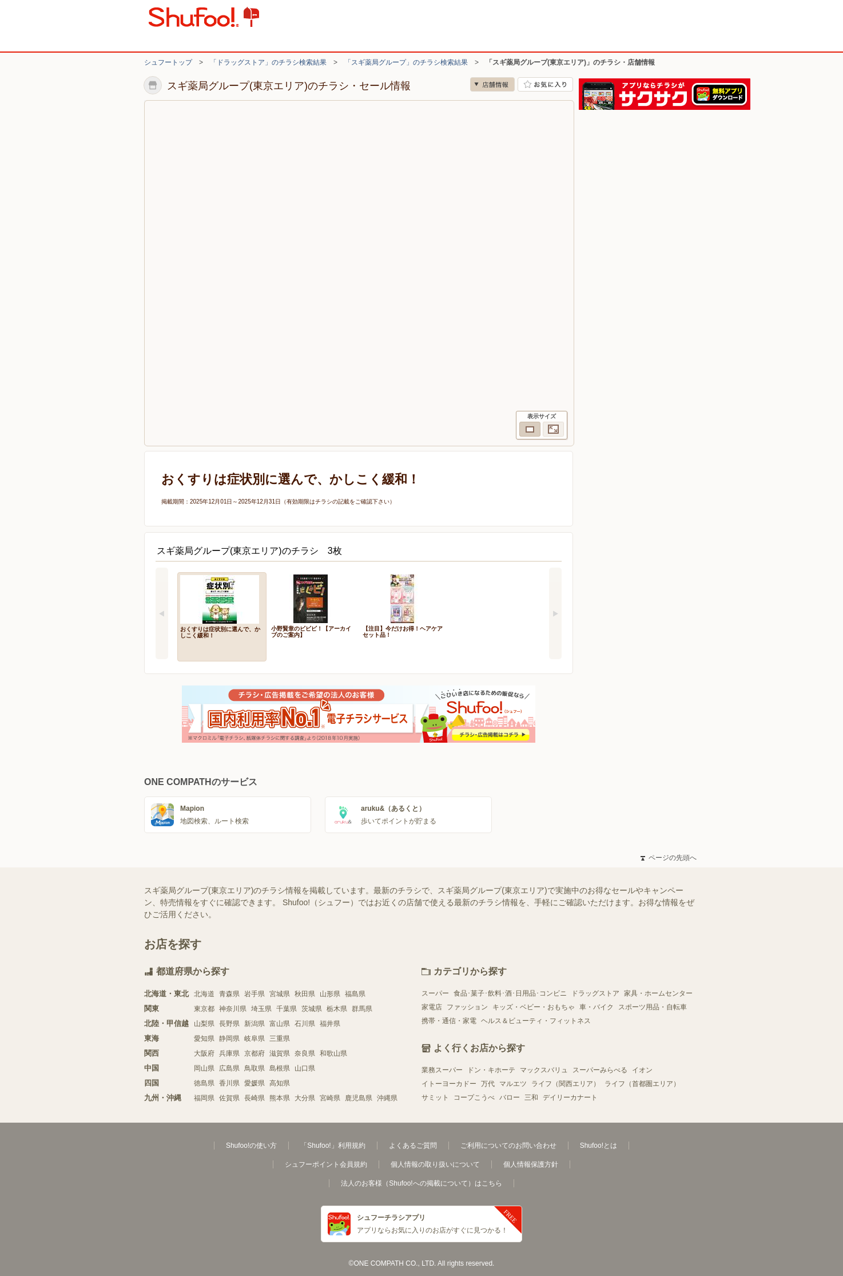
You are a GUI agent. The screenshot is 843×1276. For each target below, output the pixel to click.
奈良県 (305, 1053)
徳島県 (204, 1083)
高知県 (279, 1083)
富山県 (279, 1024)
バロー (509, 1097)
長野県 (229, 1024)
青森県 (229, 994)
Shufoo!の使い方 (251, 1146)
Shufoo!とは (598, 1146)
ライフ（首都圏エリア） (642, 1084)
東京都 (204, 1009)
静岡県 (229, 1039)
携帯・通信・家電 (449, 1021)
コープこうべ (474, 1097)
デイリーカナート (570, 1097)
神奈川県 (232, 1009)
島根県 (279, 1068)
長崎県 (254, 1098)
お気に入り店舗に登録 (545, 84)
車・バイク (596, 1007)
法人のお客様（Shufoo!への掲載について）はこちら (421, 1183)
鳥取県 (254, 1068)
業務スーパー (442, 1070)
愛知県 (204, 1039)
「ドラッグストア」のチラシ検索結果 (268, 62)
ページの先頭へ (669, 858)
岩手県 (254, 994)
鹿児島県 (358, 1098)
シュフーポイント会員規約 (326, 1164)
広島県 (229, 1068)
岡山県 (204, 1068)
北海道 (204, 994)
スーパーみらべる (599, 1070)
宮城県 (279, 994)
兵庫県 (229, 1053)
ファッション (467, 1007)
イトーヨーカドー (449, 1084)
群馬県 (362, 1009)
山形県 (330, 994)
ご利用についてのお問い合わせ (508, 1146)
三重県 (279, 1039)
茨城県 (311, 1009)
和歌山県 (333, 1053)
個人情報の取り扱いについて (435, 1164)
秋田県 (305, 994)
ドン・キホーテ (491, 1070)
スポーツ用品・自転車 (652, 1007)
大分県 (305, 1098)
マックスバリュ (544, 1070)
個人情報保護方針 (530, 1164)
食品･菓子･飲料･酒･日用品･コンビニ (510, 993)
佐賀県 (229, 1098)
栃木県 (337, 1009)
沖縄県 (387, 1098)
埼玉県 (261, 1009)
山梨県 (204, 1024)
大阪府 (204, 1053)
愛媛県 (254, 1083)
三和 (531, 1097)
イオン (642, 1070)
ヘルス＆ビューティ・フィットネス (536, 1021)
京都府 (254, 1053)
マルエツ (513, 1084)
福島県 (355, 994)
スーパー (435, 993)
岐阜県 (254, 1039)
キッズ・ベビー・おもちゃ (533, 1007)
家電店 (432, 1007)
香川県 (229, 1083)
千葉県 (286, 1009)
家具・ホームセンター (658, 993)
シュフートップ (168, 62)
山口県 (305, 1068)
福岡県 (204, 1098)
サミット (435, 1097)
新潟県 (254, 1024)
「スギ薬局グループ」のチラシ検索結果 (406, 62)
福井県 (330, 1024)
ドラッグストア (595, 993)
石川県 (305, 1024)
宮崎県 (330, 1098)
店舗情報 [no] (492, 84)
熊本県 (279, 1098)
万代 (488, 1084)
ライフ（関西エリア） (565, 1084)
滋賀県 (279, 1053)
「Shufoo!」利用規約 (332, 1146)
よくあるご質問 (413, 1146)
